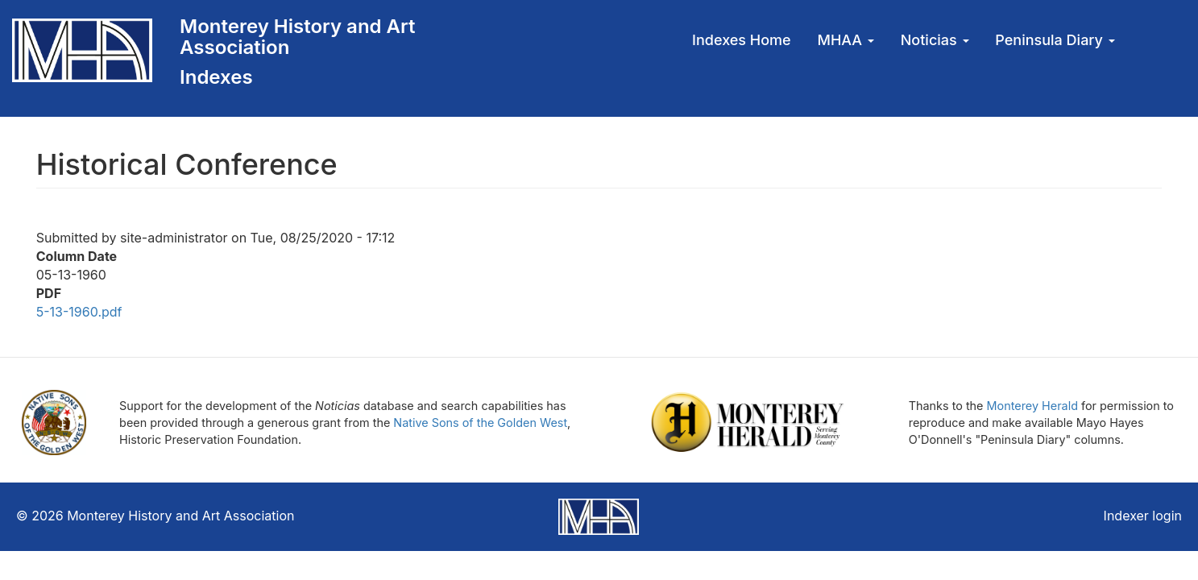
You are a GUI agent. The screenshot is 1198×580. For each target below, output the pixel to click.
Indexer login (1143, 516)
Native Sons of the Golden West (480, 422)
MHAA (846, 39)
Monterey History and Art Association (297, 36)
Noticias (935, 39)
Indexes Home (741, 39)
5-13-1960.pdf (79, 312)
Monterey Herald (1032, 405)
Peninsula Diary (1054, 39)
